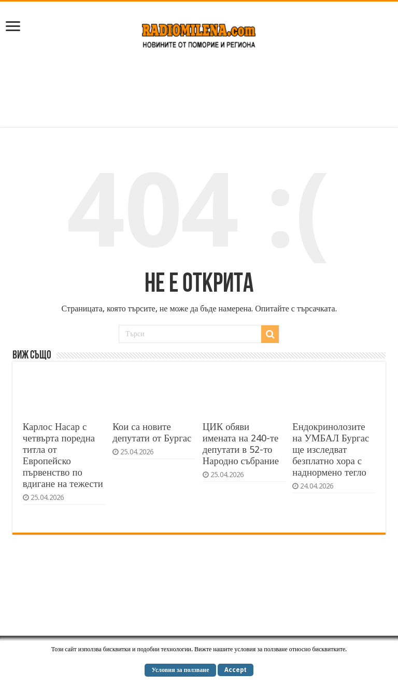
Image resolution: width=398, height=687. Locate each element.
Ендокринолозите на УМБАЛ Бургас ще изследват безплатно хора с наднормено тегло (330, 449)
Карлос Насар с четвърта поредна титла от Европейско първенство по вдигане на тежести (63, 455)
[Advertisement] (199, 93)
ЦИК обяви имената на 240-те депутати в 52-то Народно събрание (241, 443)
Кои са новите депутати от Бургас (151, 432)
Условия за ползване (180, 670)
